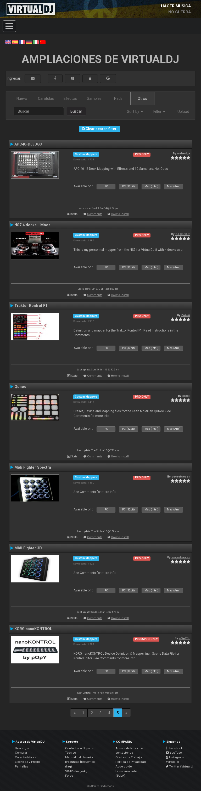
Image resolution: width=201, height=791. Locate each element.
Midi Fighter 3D (28, 548)
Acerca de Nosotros (129, 748)
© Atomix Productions (100, 786)
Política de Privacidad (130, 762)
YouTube (174, 752)
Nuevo (21, 98)
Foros (69, 775)
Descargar (22, 748)
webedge (183, 153)
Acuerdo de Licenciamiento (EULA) (126, 771)
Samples (94, 98)
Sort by (135, 111)
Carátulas (46, 98)
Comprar (21, 752)
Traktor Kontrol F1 (30, 306)
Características (25, 757)
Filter (159, 111)
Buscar (76, 111)
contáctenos (124, 752)
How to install (120, 214)
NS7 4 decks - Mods (32, 225)
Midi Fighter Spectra (32, 467)
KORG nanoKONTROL (33, 629)
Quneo (20, 387)
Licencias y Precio (27, 762)
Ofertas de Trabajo (128, 757)
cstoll (186, 396)
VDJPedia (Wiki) (76, 771)
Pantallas (21, 766)
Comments (94, 214)
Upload (183, 111)
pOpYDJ (184, 638)
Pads (118, 98)
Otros (142, 98)
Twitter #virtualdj (179, 766)
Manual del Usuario (79, 757)
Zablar (185, 315)
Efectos (70, 98)
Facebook (174, 748)
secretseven (180, 476)
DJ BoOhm (182, 234)
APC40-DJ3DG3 (28, 144)
